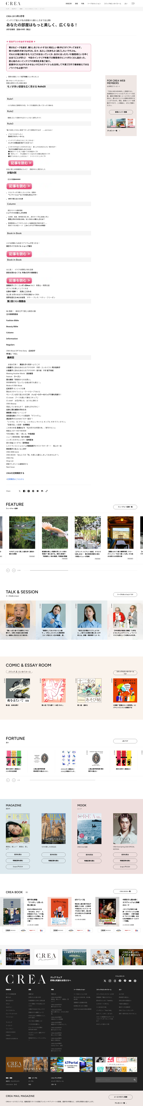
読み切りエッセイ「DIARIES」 (104, 1000)
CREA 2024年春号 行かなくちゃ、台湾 (56, 1044)
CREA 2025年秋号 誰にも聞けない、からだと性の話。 (60, 1012)
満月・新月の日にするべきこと (128, 1013)
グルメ (8, 1004)
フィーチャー (9, 1029)
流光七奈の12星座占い (125, 1000)
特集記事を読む (18, 861)
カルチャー (9, 1007)
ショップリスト (18, 867)
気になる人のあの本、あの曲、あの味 (82, 998)
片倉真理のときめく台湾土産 (36, 1000)
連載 (76, 4)
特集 (82, 4)
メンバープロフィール (57, 1081)
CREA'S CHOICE (10, 1032)
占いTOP (125, 741)
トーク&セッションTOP (80, 994)
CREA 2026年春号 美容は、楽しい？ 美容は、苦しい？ (60, 999)
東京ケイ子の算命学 (124, 1007)
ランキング (9, 1022)
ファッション (9, 1017)
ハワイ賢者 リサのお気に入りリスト (36, 1005)
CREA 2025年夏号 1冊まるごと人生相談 (57, 1018)
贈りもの (8, 997)
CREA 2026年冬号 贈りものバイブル (56, 1005)
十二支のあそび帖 (101, 1007)
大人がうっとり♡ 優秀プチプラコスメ (36, 1034)
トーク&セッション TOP (125, 594)
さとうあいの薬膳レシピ (35, 1021)
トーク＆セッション (94, 4)
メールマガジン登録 (120, 1097)
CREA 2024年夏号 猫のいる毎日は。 (56, 1039)
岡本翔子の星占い (124, 997)
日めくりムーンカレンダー (126, 1010)
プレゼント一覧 (112, 131)
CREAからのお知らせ (12, 1038)
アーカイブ (9, 1025)
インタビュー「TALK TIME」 (104, 1010)
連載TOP (30, 994)
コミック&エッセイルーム (112, 4)
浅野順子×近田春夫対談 (80, 1002)
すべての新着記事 (11, 994)
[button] (8, 570)
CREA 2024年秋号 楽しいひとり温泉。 (56, 1034)
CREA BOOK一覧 (125, 891)
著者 (29, 1084)
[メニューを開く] (133, 3)
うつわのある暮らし (34, 1024)
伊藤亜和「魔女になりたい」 (104, 997)
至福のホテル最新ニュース (36, 1012)
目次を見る (18, 854)
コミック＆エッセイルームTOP (125, 673)
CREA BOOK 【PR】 (11, 1084)
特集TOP (53, 994)
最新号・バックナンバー (13, 1081)
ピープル (30, 1081)
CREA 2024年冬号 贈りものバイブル (56, 1050)
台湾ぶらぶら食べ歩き (34, 997)
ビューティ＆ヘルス (11, 1013)
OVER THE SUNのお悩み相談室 (82, 1009)
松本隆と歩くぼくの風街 (81, 1006)
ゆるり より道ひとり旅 (102, 1024)
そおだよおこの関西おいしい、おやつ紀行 (37, 1016)
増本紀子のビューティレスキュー (37, 1039)
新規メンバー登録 (121, 112)
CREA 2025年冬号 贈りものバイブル (56, 1028)
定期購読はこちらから (15, 479)
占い (125, 4)
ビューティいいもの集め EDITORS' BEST (35, 1028)
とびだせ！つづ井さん (102, 1004)
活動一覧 (53, 1084)
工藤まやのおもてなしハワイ (36, 1009)
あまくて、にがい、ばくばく (104, 1013)
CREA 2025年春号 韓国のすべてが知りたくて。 (59, 1023)
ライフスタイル (10, 1010)
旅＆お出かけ (9, 1000)
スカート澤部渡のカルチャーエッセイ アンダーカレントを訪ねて (105, 1019)
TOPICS (8, 1035)
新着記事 (69, 4)
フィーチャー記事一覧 (125, 507)
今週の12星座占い (124, 1004)
